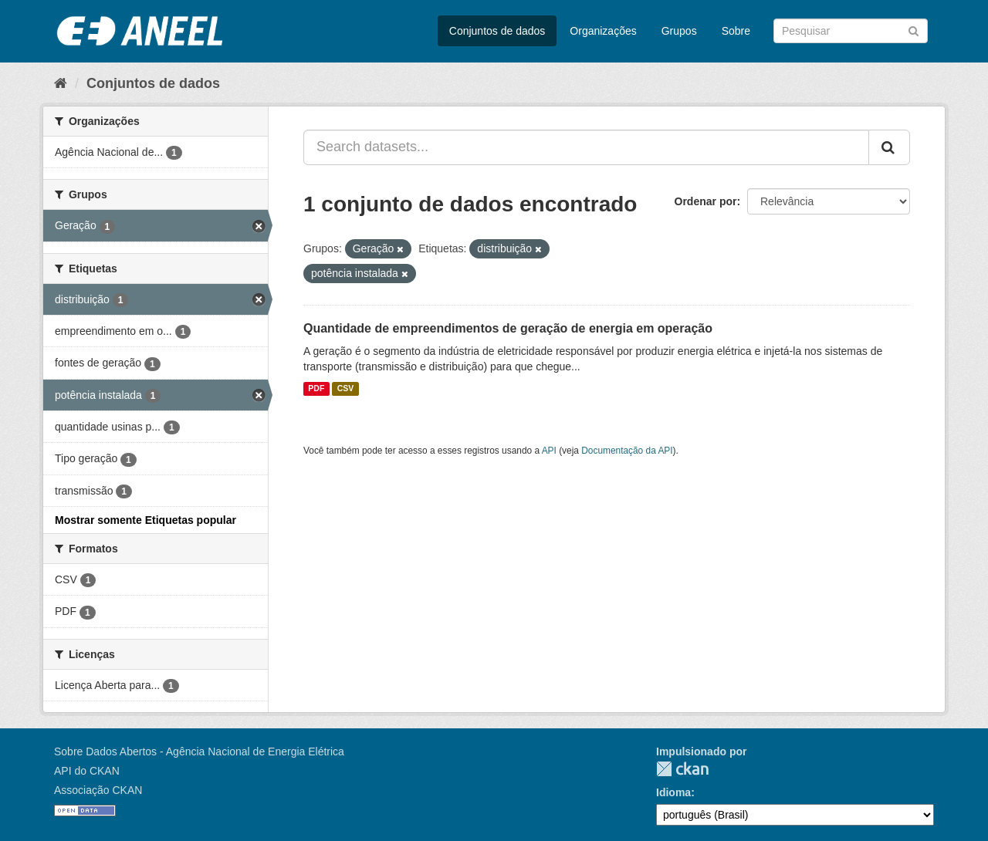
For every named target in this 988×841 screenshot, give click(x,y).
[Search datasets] (850, 31)
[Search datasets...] (586, 147)
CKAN (682, 769)
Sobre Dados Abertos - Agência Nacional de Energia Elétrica (199, 751)
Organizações (603, 31)
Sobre (736, 31)
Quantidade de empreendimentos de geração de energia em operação (507, 328)
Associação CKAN (98, 790)
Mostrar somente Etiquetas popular (145, 520)
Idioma (673, 792)
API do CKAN (87, 771)
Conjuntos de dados (497, 31)
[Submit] (913, 29)
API (549, 450)
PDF (316, 388)
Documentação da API (626, 450)
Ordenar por (706, 201)
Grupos (679, 31)
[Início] (60, 83)
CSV (345, 388)
